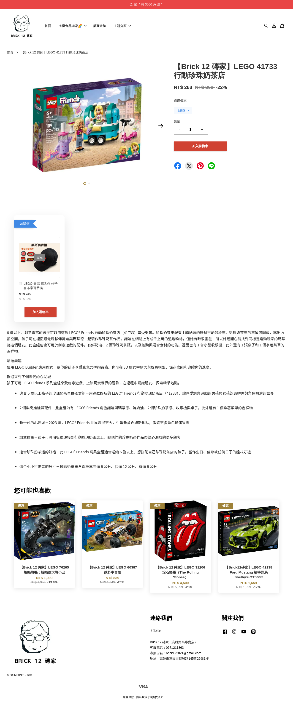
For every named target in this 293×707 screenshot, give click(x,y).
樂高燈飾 (99, 26)
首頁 (48, 26)
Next (160, 126)
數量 (177, 122)
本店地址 (155, 631)
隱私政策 (141, 697)
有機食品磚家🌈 (73, 26)
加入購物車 (41, 312)
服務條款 (128, 697)
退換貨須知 (156, 697)
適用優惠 (180, 101)
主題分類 (122, 26)
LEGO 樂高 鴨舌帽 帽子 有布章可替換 (38, 286)
